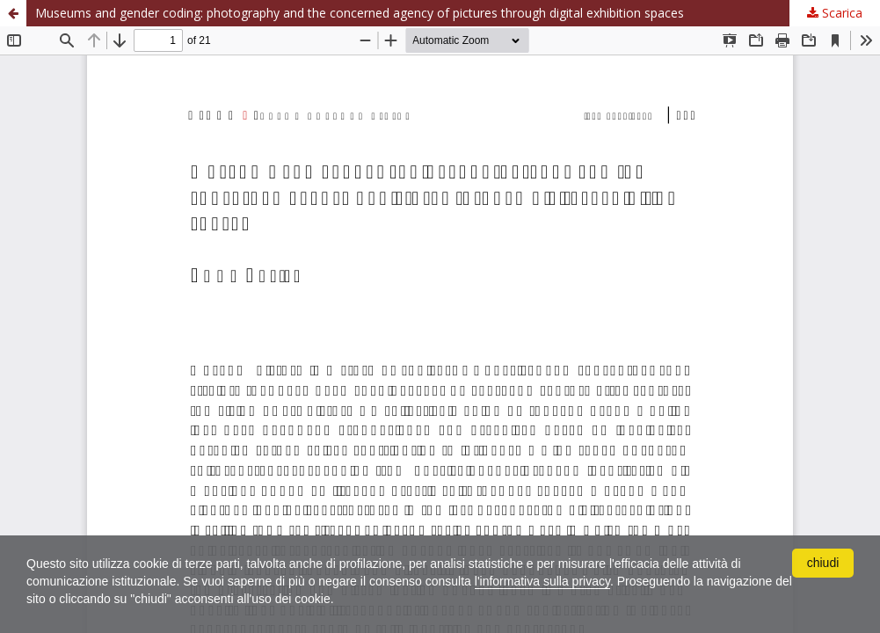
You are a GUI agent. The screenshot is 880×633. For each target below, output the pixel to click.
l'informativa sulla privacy (542, 581)
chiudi (823, 563)
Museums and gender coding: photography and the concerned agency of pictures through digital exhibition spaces (359, 12)
